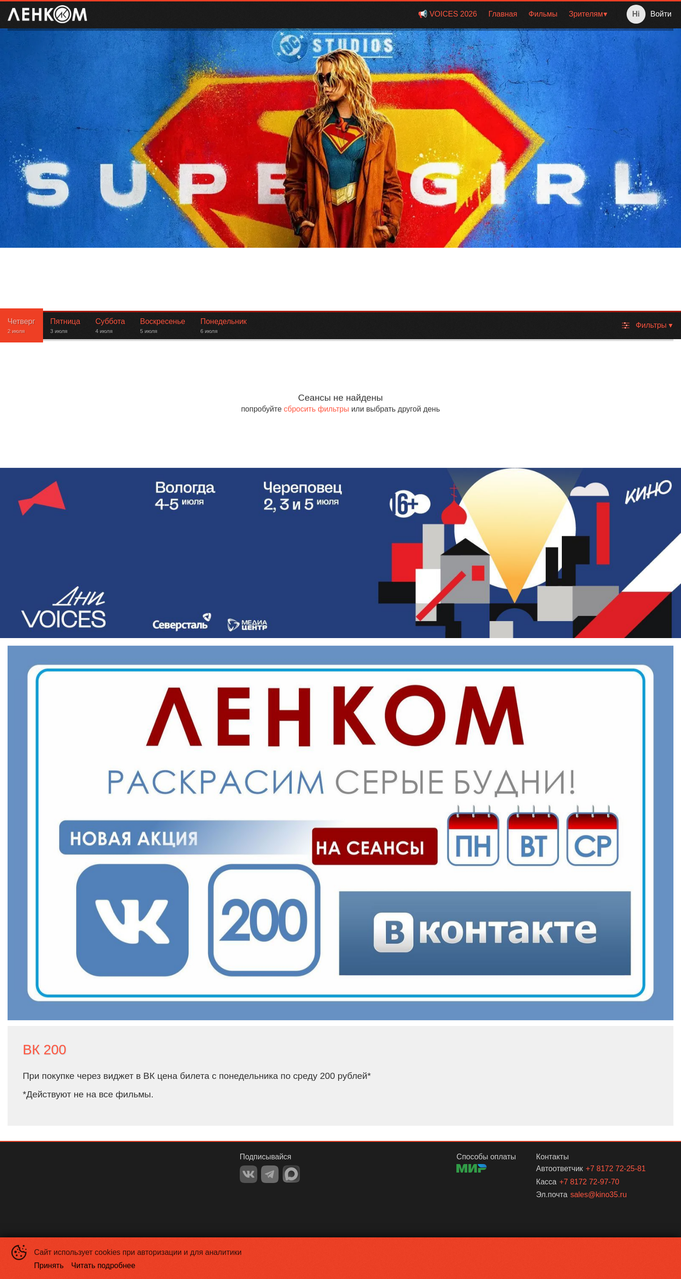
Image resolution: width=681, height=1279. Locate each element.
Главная (503, 14)
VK (248, 1174)
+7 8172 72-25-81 (616, 1169)
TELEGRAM (270, 1174)
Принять (49, 1265)
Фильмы (543, 14)
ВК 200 (44, 1049)
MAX (291, 1174)
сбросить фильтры (316, 409)
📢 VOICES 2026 (447, 14)
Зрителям (586, 14)
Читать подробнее (103, 1265)
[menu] (353, 14)
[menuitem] (447, 14)
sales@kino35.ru (598, 1195)
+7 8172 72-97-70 (589, 1182)
